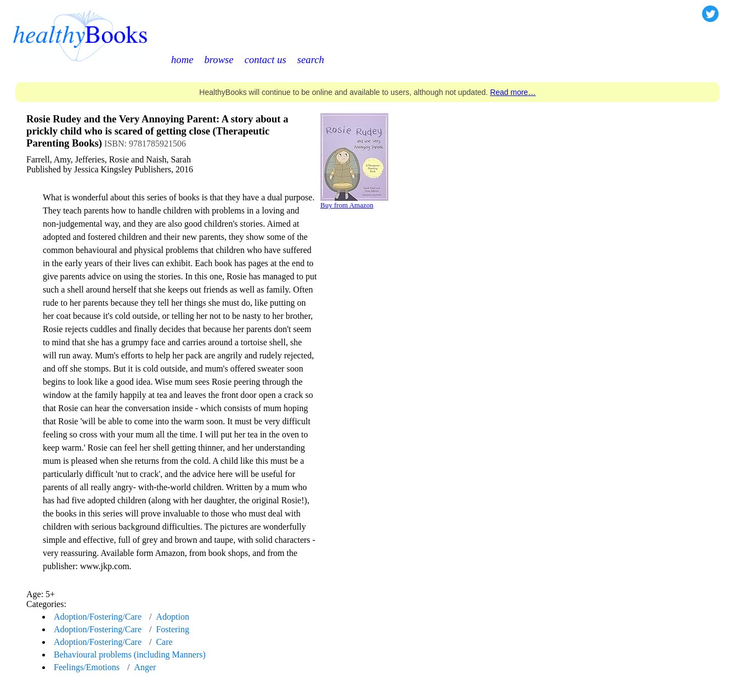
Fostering (172, 629)
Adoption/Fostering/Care (98, 616)
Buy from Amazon (347, 205)
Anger (145, 667)
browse (218, 59)
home (182, 59)
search (310, 59)
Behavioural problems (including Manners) (130, 654)
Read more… (512, 92)
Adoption (172, 616)
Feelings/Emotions (87, 667)
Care (164, 642)
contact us (265, 59)
